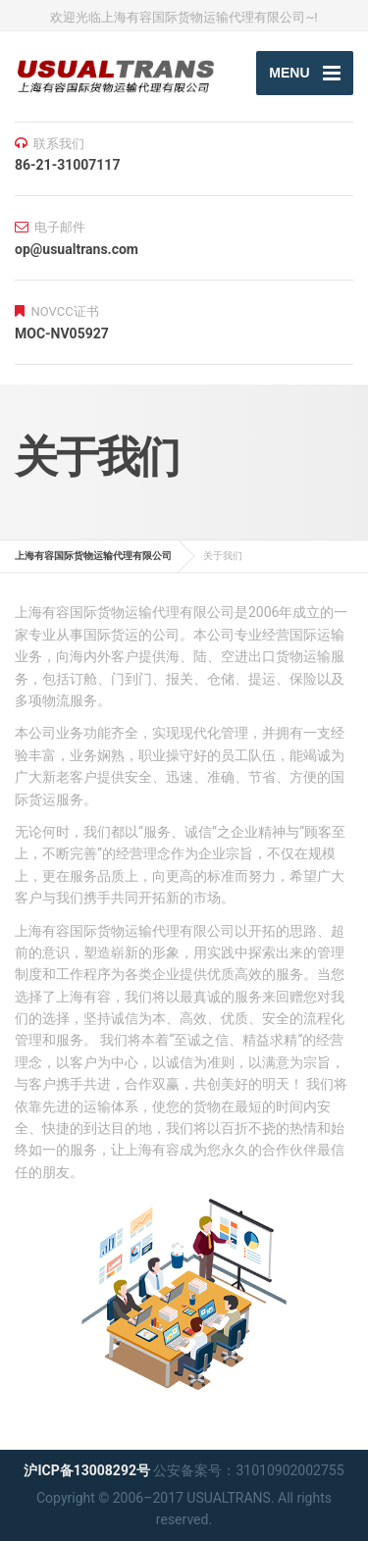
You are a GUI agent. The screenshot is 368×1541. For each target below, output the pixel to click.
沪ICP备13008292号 (87, 1470)
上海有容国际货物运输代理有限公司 (93, 555)
